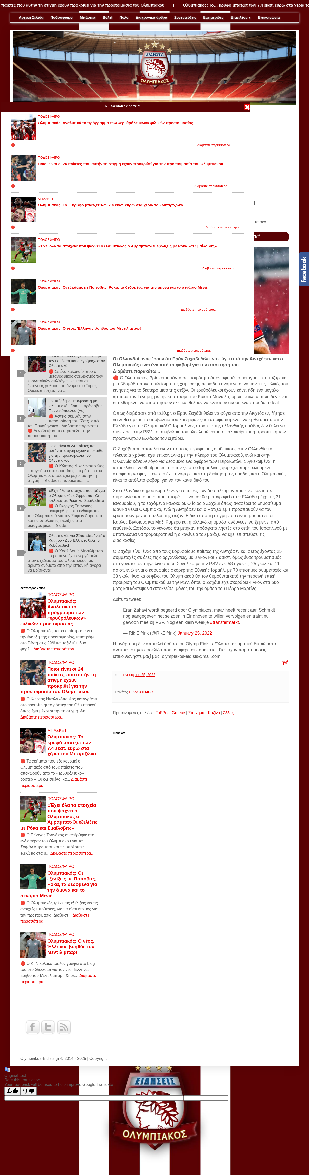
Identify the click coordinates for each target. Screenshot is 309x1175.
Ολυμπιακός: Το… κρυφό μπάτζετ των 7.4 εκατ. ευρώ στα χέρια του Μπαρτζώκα (110, 205)
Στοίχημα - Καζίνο (204, 713)
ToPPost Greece (170, 713)
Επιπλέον (241, 17)
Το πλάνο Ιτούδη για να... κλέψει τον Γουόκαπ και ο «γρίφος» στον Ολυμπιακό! (77, 361)
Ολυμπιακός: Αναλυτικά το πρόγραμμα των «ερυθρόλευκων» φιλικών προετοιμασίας (115, 123)
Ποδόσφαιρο (61, 17)
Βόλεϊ (107, 17)
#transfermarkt (224, 622)
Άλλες (228, 713)
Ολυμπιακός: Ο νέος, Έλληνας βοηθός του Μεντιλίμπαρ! (89, 328)
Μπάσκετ (88, 17)
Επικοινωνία (269, 17)
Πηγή (283, 662)
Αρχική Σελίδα (31, 17)
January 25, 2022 (195, 633)
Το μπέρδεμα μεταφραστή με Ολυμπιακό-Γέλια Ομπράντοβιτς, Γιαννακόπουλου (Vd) (76, 405)
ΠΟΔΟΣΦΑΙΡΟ (49, 116)
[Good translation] (12, 1091)
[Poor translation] (29, 1091)
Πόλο (123, 17)
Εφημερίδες (213, 17)
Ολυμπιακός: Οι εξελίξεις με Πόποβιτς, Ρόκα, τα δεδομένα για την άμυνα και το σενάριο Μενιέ (123, 287)
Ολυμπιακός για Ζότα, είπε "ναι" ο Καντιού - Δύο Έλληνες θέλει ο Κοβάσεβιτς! (77, 540)
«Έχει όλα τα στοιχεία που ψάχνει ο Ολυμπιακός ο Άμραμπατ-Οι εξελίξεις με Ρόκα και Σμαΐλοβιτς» (127, 246)
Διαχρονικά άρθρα (151, 17)
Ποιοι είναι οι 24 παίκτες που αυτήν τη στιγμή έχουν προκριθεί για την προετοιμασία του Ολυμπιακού (130, 164)
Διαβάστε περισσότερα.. (214, 145)
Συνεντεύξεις (185, 17)
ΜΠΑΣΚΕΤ (46, 199)
